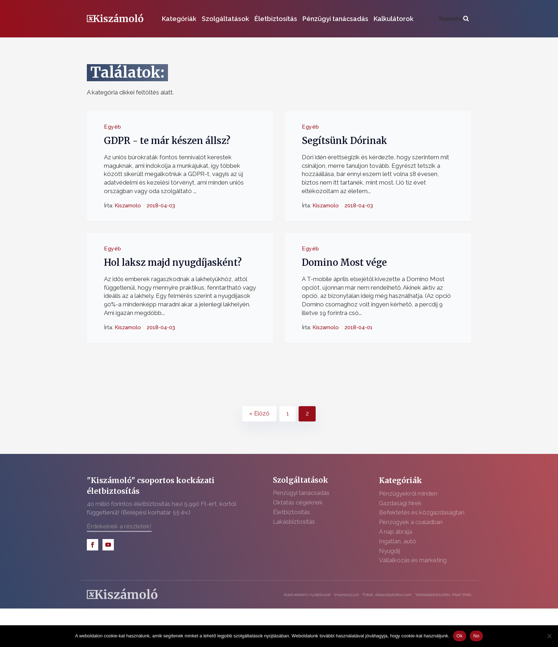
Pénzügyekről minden (408, 493)
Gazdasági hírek (400, 503)
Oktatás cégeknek (298, 502)
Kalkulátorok (394, 18)
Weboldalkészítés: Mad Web (443, 594)
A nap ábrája (395, 531)
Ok (460, 635)
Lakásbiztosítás (294, 521)
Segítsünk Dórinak (344, 140)
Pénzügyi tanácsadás (335, 18)
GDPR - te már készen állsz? (167, 140)
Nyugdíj (389, 550)
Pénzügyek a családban (411, 522)
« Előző (259, 413)
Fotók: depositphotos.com (387, 594)
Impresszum (346, 594)
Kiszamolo (128, 205)
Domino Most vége (344, 262)
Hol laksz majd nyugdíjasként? (173, 262)
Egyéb (112, 127)
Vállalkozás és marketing (413, 560)
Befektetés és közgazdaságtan (421, 512)
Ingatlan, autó (397, 541)
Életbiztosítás (275, 18)
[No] (549, 636)
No (476, 635)
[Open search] (454, 19)
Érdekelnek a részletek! (119, 526)
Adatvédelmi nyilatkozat (307, 594)
